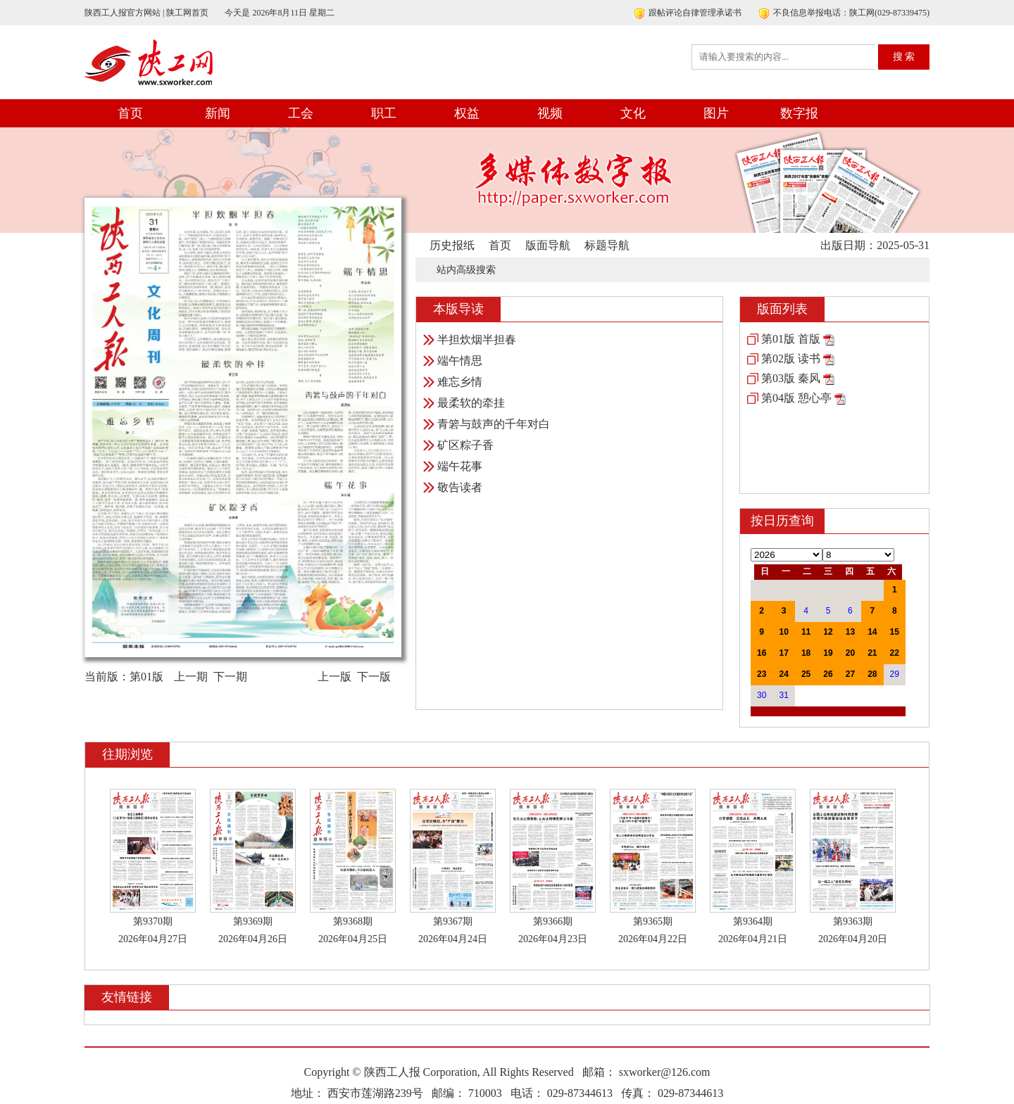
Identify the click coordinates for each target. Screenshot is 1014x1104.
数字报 (799, 113)
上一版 (334, 677)
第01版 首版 (790, 339)
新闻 (217, 113)
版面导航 (547, 245)
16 (761, 653)
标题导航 (607, 245)
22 (894, 653)
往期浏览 (127, 754)
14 (872, 632)
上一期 (191, 677)
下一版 (374, 677)
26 (827, 674)
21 (872, 653)
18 (805, 653)
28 (872, 674)
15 (894, 632)
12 (827, 632)
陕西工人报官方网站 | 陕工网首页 (146, 13)
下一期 (230, 677)
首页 (130, 113)
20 (850, 653)
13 (850, 632)
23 (761, 674)
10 (783, 632)
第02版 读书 (790, 358)
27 (850, 674)
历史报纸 (452, 245)
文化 (633, 113)
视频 (550, 113)
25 (805, 674)
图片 (716, 113)
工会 (300, 113)
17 (783, 653)
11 (805, 632)
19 (827, 653)
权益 (467, 113)
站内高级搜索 (466, 270)
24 (783, 674)
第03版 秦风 (790, 378)
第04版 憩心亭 (796, 398)
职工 (383, 113)
